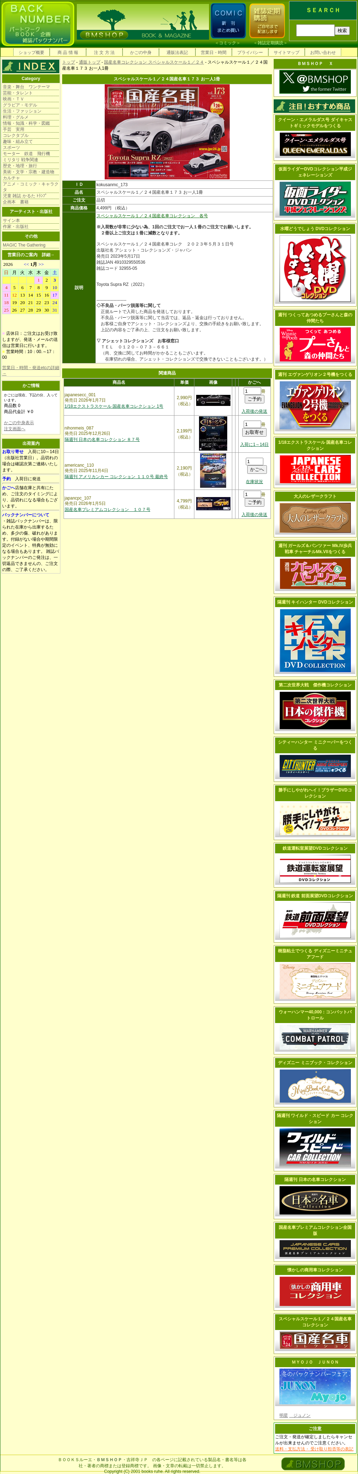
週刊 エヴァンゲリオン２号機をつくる (315, 374)
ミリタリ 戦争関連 (20, 159)
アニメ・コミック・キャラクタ (31, 187)
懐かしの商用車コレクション (315, 1269)
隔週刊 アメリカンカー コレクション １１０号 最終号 (116, 476)
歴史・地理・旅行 (20, 165)
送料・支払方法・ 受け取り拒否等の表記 (314, 1448)
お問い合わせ (323, 52)
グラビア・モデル (20, 105)
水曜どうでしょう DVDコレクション (315, 228)
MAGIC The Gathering (24, 245)
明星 (283, 1415)
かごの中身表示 (19, 422)
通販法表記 (177, 52)
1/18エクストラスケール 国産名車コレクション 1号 (114, 406)
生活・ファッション (22, 111)
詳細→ (48, 254)
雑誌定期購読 (270, 42)
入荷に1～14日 (254, 444)
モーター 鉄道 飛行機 (26, 153)
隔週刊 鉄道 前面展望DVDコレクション (315, 895)
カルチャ (11, 177)
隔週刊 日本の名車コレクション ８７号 (102, 439)
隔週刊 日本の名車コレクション (314, 1179)
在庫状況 (254, 481)
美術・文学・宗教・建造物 (28, 171)
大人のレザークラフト (315, 496)
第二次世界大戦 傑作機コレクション (315, 685)
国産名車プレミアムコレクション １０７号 (107, 509)
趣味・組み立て (18, 141)
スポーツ (11, 147)
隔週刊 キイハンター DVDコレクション (315, 602)
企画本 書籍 (16, 201)
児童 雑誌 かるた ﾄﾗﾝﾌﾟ (25, 195)
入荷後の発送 (254, 411)
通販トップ (89, 62)
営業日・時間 (214, 52)
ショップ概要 (31, 52)
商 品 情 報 (68, 52)
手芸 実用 (13, 129)
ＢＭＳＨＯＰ (109, 1459)
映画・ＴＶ (13, 98)
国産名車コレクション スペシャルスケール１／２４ (154, 62)
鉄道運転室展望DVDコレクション (315, 848)
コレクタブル (16, 135)
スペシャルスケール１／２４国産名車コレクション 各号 (152, 215)
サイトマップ (286, 52)
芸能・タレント (18, 92)
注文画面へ (14, 428)
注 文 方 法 (104, 52)
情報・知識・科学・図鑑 (26, 123)
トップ (68, 62)
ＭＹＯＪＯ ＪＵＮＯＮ (315, 1362)
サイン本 (11, 220)
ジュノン (299, 1415)
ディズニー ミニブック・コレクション (315, 1062)
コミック (227, 42)
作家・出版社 (16, 226)
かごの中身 (140, 52)
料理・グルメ (16, 117)
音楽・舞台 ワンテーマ (26, 86)
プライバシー (250, 52)
